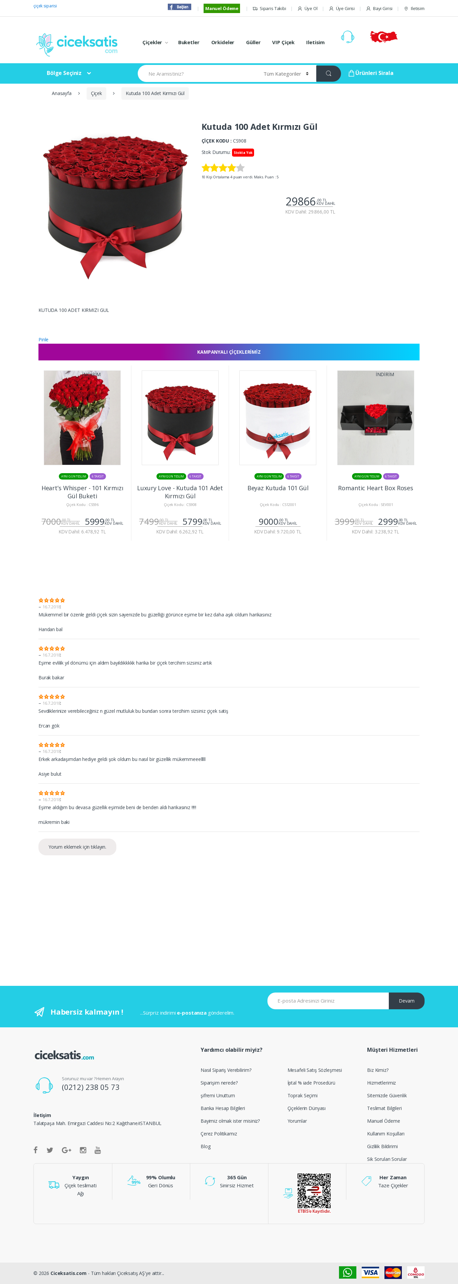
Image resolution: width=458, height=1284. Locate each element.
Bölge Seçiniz (64, 73)
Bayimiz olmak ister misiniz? (230, 1121)
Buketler (189, 42)
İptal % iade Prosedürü (311, 1083)
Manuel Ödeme (221, 8)
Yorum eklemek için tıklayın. (77, 847)
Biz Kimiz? (377, 1070)
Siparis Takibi (269, 8)
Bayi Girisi (379, 8)
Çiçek (96, 93)
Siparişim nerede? (219, 1083)
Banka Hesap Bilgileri (223, 1108)
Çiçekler (152, 42)
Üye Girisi (342, 8)
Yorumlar (297, 1121)
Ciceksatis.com (68, 1273)
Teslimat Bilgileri (384, 1108)
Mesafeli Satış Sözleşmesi (315, 1070)
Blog (205, 1146)
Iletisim (414, 8)
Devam (407, 1001)
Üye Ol (307, 8)
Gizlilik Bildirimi (382, 1146)
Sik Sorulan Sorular (387, 1159)
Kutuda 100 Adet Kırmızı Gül (155, 93)
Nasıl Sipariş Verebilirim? (226, 1070)
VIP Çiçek (283, 42)
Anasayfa (62, 93)
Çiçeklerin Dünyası (307, 1108)
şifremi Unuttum (218, 1095)
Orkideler (223, 42)
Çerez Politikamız (219, 1133)
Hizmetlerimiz (381, 1083)
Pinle (43, 339)
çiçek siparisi (45, 6)
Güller (253, 42)
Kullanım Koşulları (385, 1133)
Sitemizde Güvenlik (387, 1095)
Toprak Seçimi (303, 1095)
